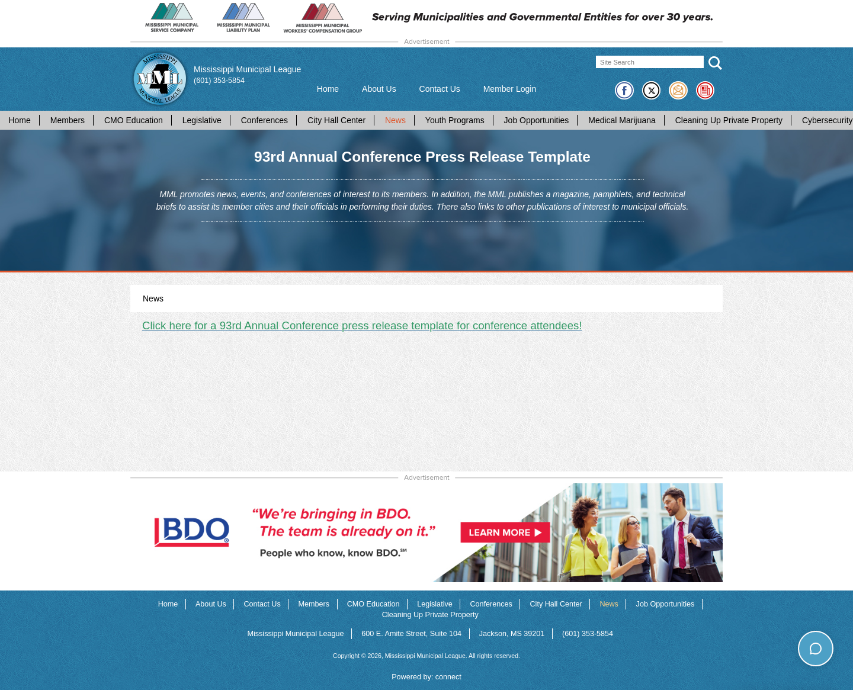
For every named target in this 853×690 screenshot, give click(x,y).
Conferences (264, 120)
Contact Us (439, 89)
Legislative (202, 120)
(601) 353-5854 (219, 80)
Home (328, 89)
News (395, 120)
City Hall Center (336, 120)
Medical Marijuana (622, 120)
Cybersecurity (827, 120)
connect (448, 677)
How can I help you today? (787, 624)
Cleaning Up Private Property (729, 120)
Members (67, 120)
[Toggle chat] (815, 648)
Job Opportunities (536, 120)
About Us (379, 89)
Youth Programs (455, 120)
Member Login (510, 89)
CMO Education (133, 120)
